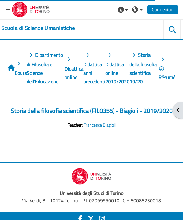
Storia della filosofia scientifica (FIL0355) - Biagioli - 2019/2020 (92, 111)
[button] (123, 9)
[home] (38, 28)
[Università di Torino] (31, 9)
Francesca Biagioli (100, 125)
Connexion (163, 9)
